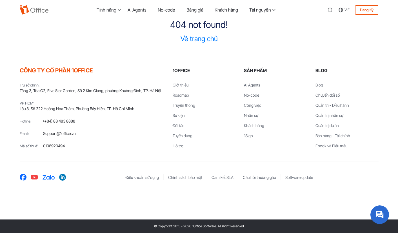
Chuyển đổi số (327, 95)
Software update (299, 177)
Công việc (252, 105)
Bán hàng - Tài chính (332, 135)
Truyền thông (184, 105)
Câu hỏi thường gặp (259, 177)
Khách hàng (226, 10)
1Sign (248, 135)
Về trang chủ (199, 39)
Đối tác (178, 125)
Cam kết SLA (223, 177)
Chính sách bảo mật (185, 177)
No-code (166, 10)
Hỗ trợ (178, 145)
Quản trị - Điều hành (332, 105)
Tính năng (106, 10)
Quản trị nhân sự (329, 115)
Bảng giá (194, 10)
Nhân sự (251, 115)
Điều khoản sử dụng (142, 177)
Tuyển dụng (182, 135)
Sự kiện (179, 115)
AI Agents (137, 10)
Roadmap (181, 95)
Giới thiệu (180, 85)
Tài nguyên (260, 10)
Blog (319, 85)
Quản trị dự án (327, 125)
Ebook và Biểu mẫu (331, 145)
